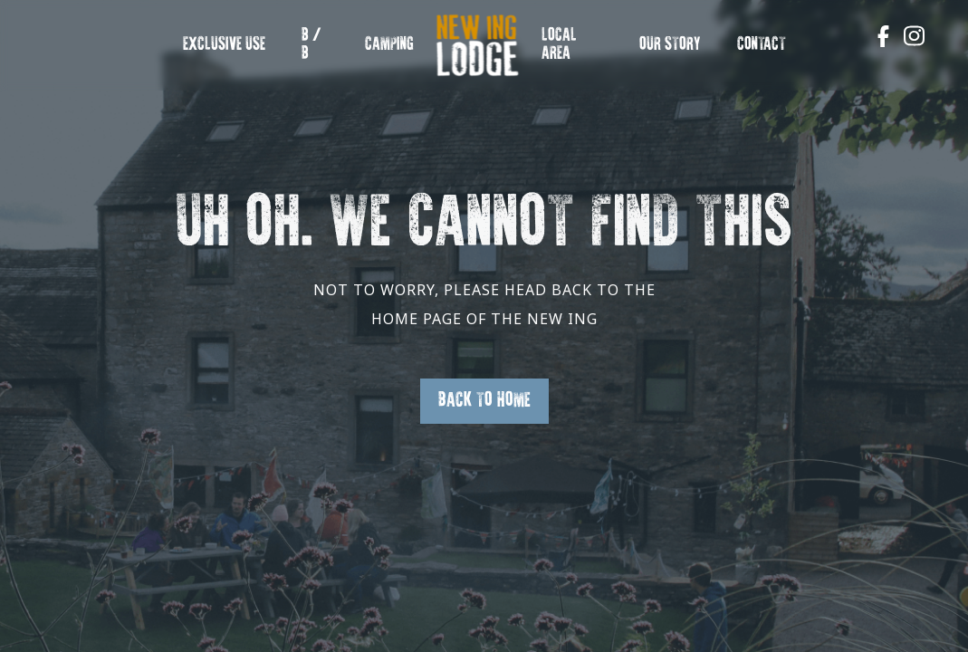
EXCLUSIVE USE (224, 44)
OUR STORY (670, 44)
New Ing (466, 54)
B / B (311, 44)
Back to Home (484, 400)
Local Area (559, 44)
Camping (389, 44)
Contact (761, 44)
